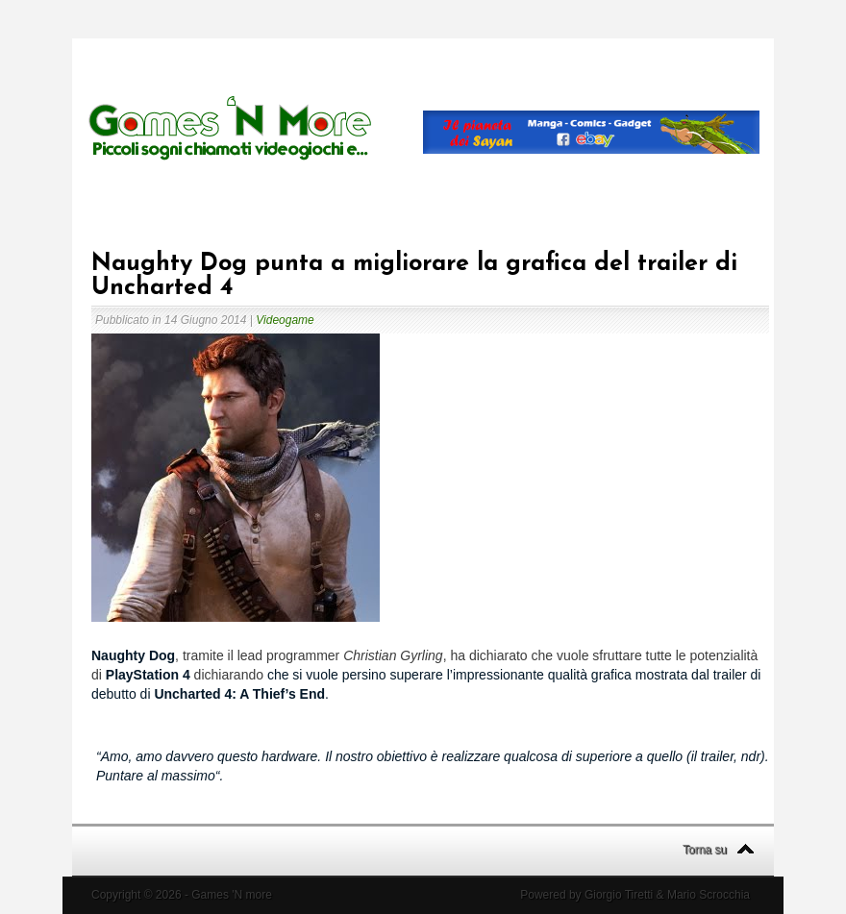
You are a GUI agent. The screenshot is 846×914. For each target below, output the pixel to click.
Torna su (705, 849)
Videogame (285, 320)
